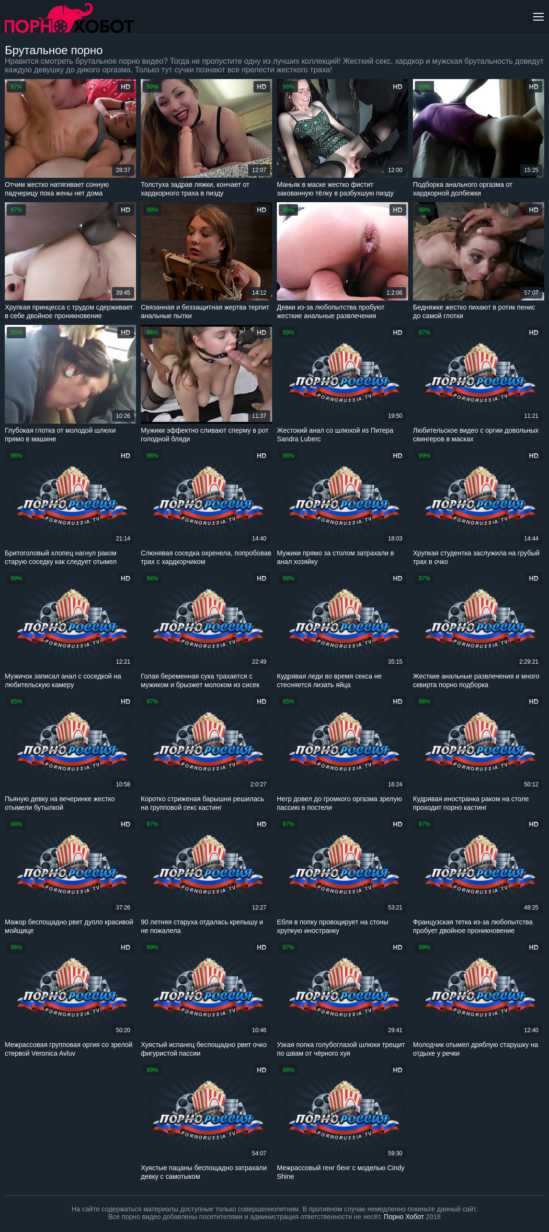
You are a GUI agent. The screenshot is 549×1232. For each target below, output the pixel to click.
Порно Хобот (404, 1216)
